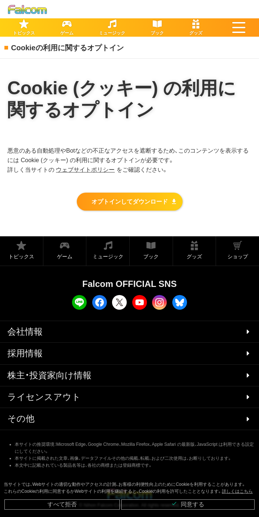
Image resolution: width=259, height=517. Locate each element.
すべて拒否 (62, 504)
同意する (187, 503)
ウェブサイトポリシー (85, 170)
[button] (238, 27)
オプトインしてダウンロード (129, 202)
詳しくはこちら (237, 491)
